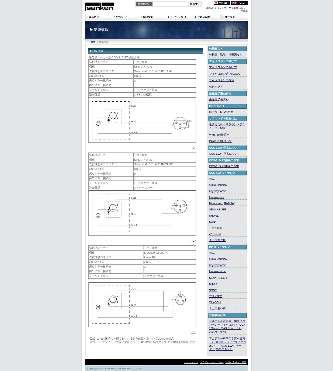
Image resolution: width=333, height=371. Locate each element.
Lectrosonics (216, 197)
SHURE (214, 215)
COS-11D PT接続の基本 (224, 166)
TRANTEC (215, 296)
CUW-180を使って (220, 141)
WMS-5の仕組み (219, 134)
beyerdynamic (217, 191)
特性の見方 (216, 86)
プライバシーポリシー (211, 362)
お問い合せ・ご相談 (236, 362)
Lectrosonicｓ (217, 271)
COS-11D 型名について (224, 153)
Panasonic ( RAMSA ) (222, 203)
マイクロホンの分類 (221, 80)
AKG (212, 178)
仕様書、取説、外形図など (225, 54)
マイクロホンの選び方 (223, 67)
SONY (213, 221)
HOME (210, 8)
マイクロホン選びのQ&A (224, 73)
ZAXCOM (215, 234)
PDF (193, 147)
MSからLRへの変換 (221, 111)
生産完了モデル (219, 99)
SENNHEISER (218, 209)
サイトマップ (224, 8)
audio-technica (218, 184)
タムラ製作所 (217, 240)
